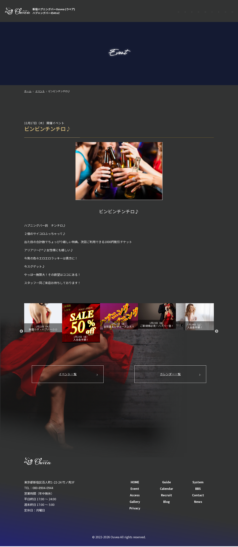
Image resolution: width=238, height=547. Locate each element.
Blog (166, 502)
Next (216, 331)
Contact (227, 11)
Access (196, 11)
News (198, 502)
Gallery (135, 502)
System (137, 11)
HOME (108, 11)
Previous (21, 331)
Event (152, 11)
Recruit (211, 11)
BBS (183, 11)
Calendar (168, 11)
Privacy (134, 509)
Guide (122, 11)
